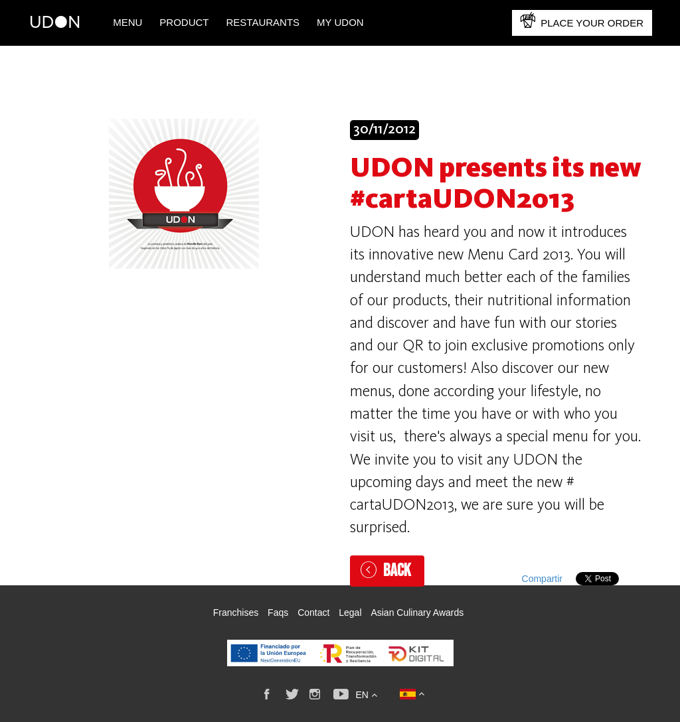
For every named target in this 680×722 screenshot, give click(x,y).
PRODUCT (184, 22)
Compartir (542, 578)
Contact (313, 612)
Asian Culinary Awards (417, 612)
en (366, 694)
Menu (127, 22)
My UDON (340, 22)
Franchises (235, 612)
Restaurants (263, 22)
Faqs (278, 612)
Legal (350, 612)
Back (397, 571)
